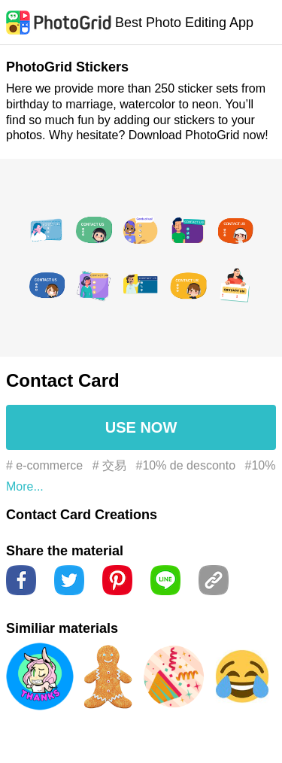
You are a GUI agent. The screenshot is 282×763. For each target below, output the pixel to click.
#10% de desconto (186, 465)
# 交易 (109, 465)
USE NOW (141, 427)
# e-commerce (44, 465)
